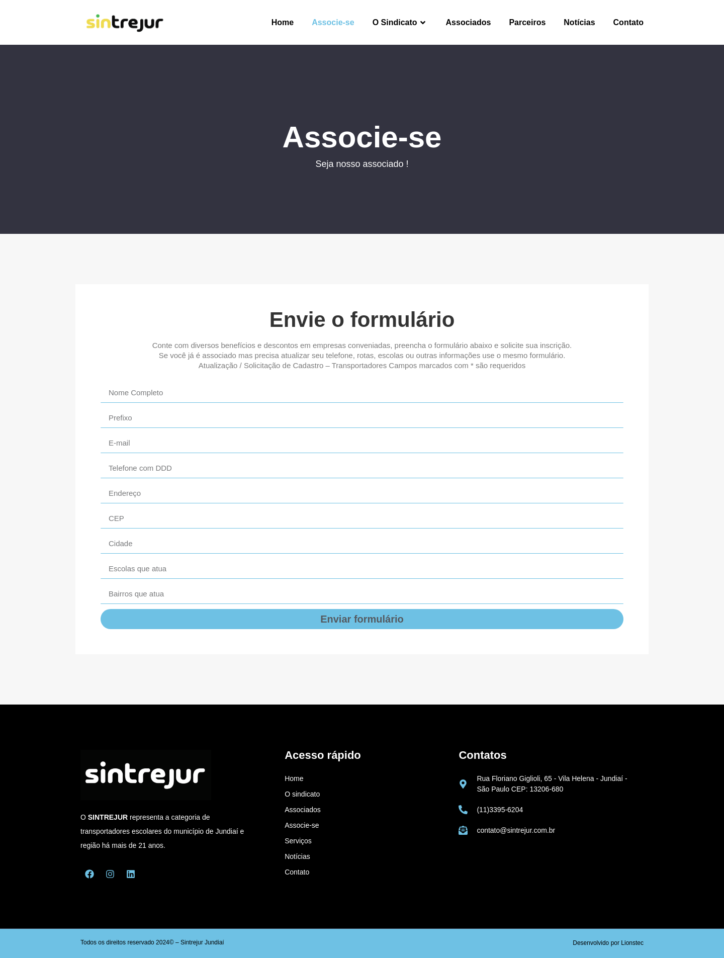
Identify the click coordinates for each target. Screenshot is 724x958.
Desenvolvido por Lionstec (608, 942)
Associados (468, 22)
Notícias (579, 22)
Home (283, 22)
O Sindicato (400, 23)
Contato (628, 22)
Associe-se (333, 22)
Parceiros (527, 22)
